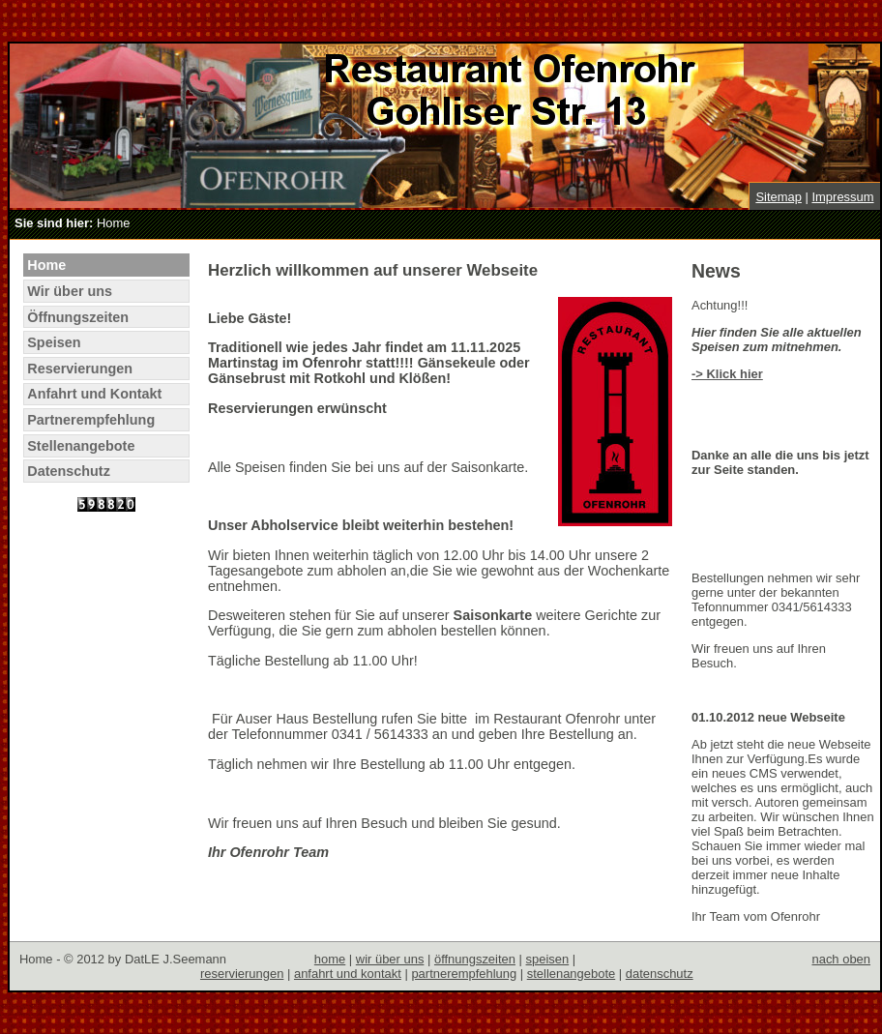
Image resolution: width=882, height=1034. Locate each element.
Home (46, 265)
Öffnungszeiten (78, 317)
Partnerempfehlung (91, 420)
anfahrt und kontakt (347, 973)
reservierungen (241, 973)
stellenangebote (571, 973)
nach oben (840, 959)
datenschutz (659, 973)
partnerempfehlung (463, 973)
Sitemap (778, 197)
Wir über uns (69, 291)
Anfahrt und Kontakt (94, 393)
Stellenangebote (80, 446)
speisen (548, 959)
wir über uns (390, 959)
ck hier (742, 374)
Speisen (53, 342)
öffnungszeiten (474, 959)
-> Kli (706, 374)
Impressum (842, 197)
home (329, 959)
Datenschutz (68, 471)
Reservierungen (79, 368)
